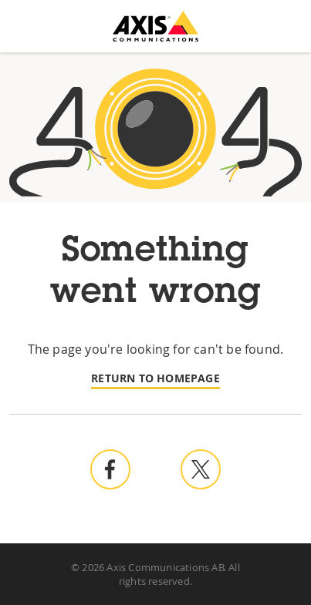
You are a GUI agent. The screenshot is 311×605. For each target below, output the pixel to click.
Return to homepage (155, 378)
